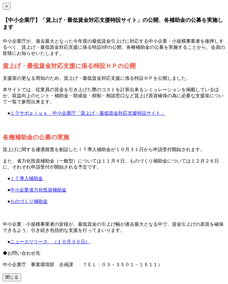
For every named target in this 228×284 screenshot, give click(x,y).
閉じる (11, 277)
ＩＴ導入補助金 (26, 178)
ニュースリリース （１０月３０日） (50, 241)
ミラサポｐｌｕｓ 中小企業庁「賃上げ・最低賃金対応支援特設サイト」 (87, 113)
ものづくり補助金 (29, 201)
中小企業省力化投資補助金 (38, 189)
